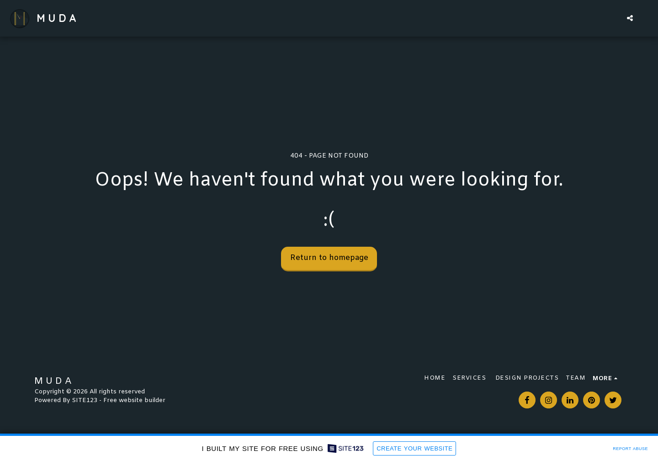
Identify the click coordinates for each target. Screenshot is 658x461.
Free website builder (134, 400)
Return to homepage (329, 258)
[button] (630, 18)
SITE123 (84, 400)
